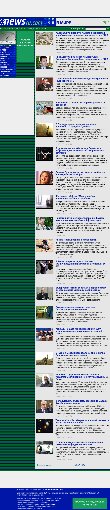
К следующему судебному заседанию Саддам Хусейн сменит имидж (81, 402)
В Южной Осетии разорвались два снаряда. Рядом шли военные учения (80, 354)
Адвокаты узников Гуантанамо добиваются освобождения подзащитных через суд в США (81, 34)
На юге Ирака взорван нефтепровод (75, 240)
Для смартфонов (37, 504)
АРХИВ (74, 29)
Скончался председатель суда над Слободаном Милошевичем (75, 308)
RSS (36, 502)
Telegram (43, 502)
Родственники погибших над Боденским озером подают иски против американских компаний (79, 150)
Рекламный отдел (52, 500)
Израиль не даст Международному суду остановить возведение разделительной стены (78, 331)
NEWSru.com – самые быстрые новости (33, 506)
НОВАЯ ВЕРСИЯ (25, 42)
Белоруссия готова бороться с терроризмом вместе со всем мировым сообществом (80, 289)
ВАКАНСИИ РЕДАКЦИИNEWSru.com (89, 503)
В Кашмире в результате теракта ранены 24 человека (80, 103)
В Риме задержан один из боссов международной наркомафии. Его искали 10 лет (80, 263)
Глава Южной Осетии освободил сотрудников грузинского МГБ (81, 79)
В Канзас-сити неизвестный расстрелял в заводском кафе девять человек (79, 443)
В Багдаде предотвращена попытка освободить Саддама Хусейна (75, 125)
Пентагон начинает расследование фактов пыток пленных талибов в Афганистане (79, 219)
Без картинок (50, 504)
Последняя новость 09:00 (54, 489)
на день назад (44, 465)
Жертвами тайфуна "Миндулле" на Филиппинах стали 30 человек (75, 197)
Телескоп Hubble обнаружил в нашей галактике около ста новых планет (82, 421)
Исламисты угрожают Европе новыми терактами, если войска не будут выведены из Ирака (81, 376)
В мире (63, 22)
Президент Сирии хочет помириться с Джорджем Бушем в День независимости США (81, 58)
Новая (26, 504)
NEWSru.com (5, 29)
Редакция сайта (37, 500)
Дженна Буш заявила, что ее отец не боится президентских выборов (80, 173)
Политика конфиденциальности (29, 508)
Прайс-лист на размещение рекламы (46, 498)
